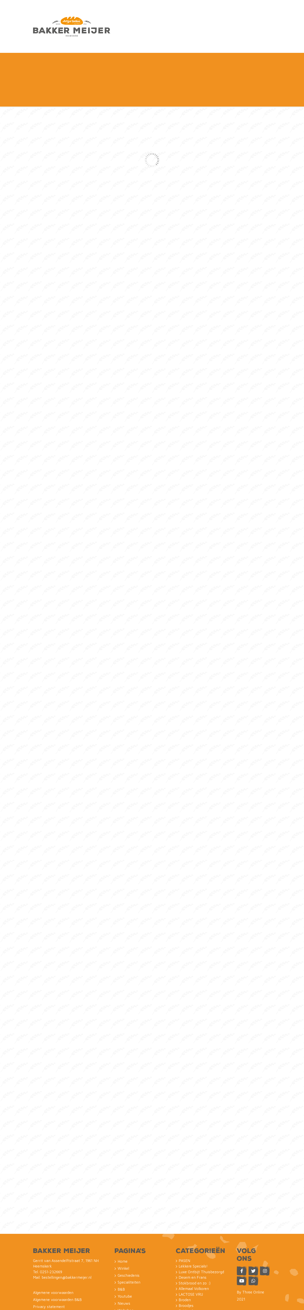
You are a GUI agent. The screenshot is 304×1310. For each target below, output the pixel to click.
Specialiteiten (114, 37)
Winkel (56, 37)
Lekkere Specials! (193, 1204)
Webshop (248, 15)
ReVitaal (186, 1249)
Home (38, 37)
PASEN (184, 1198)
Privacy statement (49, 1244)
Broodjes (186, 1243)
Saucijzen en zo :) (194, 1254)
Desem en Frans (192, 1215)
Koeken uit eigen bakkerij (200, 1260)
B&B (137, 37)
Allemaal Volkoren (194, 1226)
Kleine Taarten (191, 1266)
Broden (185, 1238)
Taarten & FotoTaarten (198, 1271)
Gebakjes (186, 1282)
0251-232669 (51, 1209)
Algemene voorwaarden (53, 1230)
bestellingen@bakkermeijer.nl (66, 1215)
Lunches (186, 1294)
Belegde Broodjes (193, 1288)
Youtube (155, 37)
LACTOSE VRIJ (191, 1232)
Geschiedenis (82, 37)
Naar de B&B (200, 15)
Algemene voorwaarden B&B (57, 1237)
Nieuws (177, 37)
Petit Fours (188, 1277)
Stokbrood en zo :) (195, 1221)
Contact (221, 37)
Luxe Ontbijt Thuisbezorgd (201, 1209)
